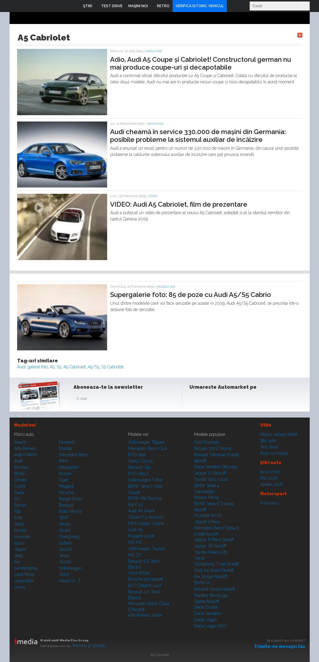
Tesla (64, 555)
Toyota (65, 561)
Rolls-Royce (70, 511)
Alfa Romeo (24, 448)
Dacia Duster (206, 607)
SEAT (64, 517)
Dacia (19, 492)
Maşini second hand (278, 434)
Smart (64, 530)
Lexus (19, 587)
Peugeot (66, 486)
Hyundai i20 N (207, 515)
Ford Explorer (206, 442)
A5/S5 (93, 366)
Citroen (20, 480)
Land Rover (24, 574)
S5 (59, 366)
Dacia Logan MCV (210, 626)
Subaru (65, 543)
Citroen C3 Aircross (146, 517)
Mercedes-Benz (74, 454)
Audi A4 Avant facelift (214, 570)
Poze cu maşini (274, 453)
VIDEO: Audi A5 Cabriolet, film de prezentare (178, 204)
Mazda (65, 448)
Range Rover (71, 498)
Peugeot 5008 (141, 536)
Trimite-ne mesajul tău (279, 646)
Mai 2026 (269, 478)
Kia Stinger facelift (210, 576)
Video (153, 196)
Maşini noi (25, 425)
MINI (63, 461)
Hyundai (22, 536)
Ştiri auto (268, 440)
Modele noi (166, 286)
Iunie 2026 (270, 471)
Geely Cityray (140, 461)
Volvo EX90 (138, 573)
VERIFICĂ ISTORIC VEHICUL (200, 6)
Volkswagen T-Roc (145, 480)
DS (17, 498)
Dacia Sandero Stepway (216, 466)
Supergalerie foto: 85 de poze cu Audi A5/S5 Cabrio (190, 294)
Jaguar (20, 549)
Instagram (210, 400)
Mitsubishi (68, 467)
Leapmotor (24, 580)
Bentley (21, 467)
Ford (18, 517)
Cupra (19, 486)
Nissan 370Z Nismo (213, 448)
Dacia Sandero (207, 613)
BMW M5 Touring (144, 498)
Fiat (17, 511)
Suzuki (65, 549)
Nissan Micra (206, 497)
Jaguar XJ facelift (210, 473)
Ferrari (20, 505)
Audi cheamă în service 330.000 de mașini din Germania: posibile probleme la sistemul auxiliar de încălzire (198, 135)
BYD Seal (137, 454)
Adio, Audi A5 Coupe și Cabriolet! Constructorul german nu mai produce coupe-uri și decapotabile (200, 63)
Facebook (195, 400)
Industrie (154, 51)
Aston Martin (26, 454)
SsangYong (69, 536)
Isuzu (19, 543)
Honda (20, 530)
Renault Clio (139, 467)
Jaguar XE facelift (210, 546)
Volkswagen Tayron (146, 548)
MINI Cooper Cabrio (146, 523)
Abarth (20, 442)
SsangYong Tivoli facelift (216, 564)
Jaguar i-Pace (206, 521)
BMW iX (202, 582)
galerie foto (38, 366)
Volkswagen (70, 568)
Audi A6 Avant (141, 510)
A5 (52, 366)
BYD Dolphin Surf (144, 585)
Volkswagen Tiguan (146, 442)
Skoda (64, 524)
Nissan (65, 473)
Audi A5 (135, 529)
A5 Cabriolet (74, 366)
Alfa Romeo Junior (145, 615)
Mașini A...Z (70, 580)
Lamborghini (26, 568)
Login (233, 6)
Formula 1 (269, 503)
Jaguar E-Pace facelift (214, 539)
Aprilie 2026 (271, 484)
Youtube (225, 400)
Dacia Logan (205, 619)
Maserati (67, 442)
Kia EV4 (135, 504)
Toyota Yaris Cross (211, 479)
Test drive (269, 447)
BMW (19, 473)
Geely (19, 524)
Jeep (18, 555)
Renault (66, 505)
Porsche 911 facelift (145, 579)
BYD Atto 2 (138, 473)
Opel (63, 480)
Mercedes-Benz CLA (147, 448)
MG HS (134, 542)
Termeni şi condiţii (88, 645)
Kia (17, 561)
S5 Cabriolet (112, 366)
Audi (21, 366)
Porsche (66, 492)
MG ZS (134, 555)
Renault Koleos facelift (214, 589)
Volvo (64, 574)
